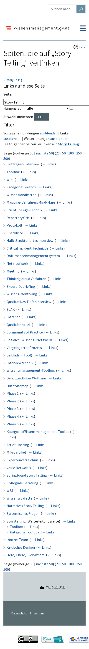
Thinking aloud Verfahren (26, 278)
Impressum (37, 613)
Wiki (10, 179)
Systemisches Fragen (23, 513)
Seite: (7, 94)
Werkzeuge (55, 587)
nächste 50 (44, 153)
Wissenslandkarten (21, 194)
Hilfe (82, 47)
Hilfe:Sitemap (17, 386)
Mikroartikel (16, 452)
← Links (48, 164)
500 (6, 158)
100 (71, 153)
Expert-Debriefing (21, 286)
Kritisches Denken (21, 547)
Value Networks (19, 467)
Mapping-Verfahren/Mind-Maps (31, 202)
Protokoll (14, 225)
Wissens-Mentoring (22, 294)
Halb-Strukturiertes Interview (30, 240)
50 (64, 153)
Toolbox (13, 171)
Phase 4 (13, 416)
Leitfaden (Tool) (19, 355)
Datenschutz (19, 613)
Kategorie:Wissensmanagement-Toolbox (39, 431)
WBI (10, 490)
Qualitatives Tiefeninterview (29, 301)
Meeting (13, 271)
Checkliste (15, 233)
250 (79, 153)
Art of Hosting (18, 444)
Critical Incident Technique (27, 248)
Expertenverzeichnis (22, 460)
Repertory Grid (18, 217)
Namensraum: (14, 108)
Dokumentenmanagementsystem (33, 255)
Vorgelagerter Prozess (24, 347)
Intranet (13, 317)
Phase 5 (13, 424)
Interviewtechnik (20, 363)
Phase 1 (13, 393)
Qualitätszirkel (18, 324)
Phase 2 (13, 401)
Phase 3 (13, 408)
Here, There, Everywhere (26, 555)
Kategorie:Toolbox (21, 187)
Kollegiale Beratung (22, 483)
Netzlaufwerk (17, 263)
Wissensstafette (19, 498)
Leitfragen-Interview (23, 164)
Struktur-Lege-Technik (24, 210)
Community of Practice (25, 332)
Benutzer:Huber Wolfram (26, 378)
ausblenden (49, 133)
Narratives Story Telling (25, 505)
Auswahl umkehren (18, 116)
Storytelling (16, 521)
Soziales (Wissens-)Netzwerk (29, 340)
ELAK (11, 309)
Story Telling (14, 80)
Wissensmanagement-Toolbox (31, 370)
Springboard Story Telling (27, 475)
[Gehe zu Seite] (81, 9)
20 (58, 153)
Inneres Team (17, 539)
